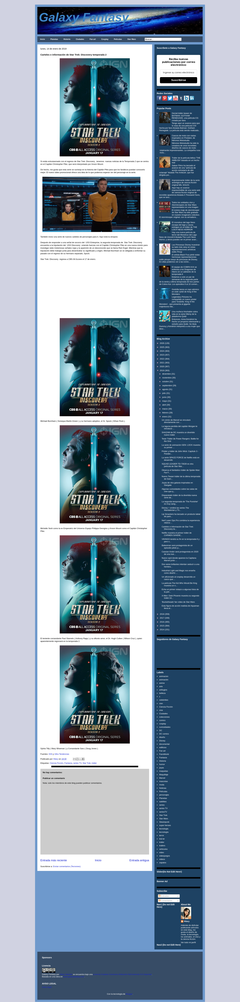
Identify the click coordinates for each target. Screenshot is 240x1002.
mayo (164, 401)
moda (161, 785)
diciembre (166, 374)
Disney (162, 741)
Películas (118, 39)
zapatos (162, 862)
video (161, 852)
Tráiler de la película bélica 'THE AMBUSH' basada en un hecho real (186, 160)
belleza (162, 693)
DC (160, 730)
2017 (162, 618)
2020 (162, 366)
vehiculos (163, 849)
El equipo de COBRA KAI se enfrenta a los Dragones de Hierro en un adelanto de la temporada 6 (184, 270)
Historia (67, 39)
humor (162, 764)
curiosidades (164, 727)
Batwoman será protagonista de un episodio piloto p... (177, 546)
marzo (165, 409)
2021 (162, 362)
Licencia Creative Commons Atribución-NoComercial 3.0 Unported (122, 974)
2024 (162, 351)
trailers (162, 845)
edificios (162, 747)
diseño (162, 737)
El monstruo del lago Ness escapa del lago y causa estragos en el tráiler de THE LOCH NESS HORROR (184, 226)
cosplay (162, 724)
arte (161, 686)
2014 (162, 629)
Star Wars (131, 39)
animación (163, 680)
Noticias (162, 788)
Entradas (164, 896)
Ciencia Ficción (56, 763)
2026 (162, 343)
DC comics (164, 734)
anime (162, 683)
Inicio (42, 39)
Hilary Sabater (66, 974)
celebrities (163, 700)
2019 (162, 370)
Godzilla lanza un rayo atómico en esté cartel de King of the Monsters (185, 291)
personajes (164, 795)
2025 (162, 347)
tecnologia (163, 829)
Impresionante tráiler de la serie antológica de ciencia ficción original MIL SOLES (186, 182)
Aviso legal (47, 987)
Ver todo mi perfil (188, 942)
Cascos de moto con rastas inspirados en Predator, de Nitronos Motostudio (184, 138)
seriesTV (163, 812)
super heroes (165, 825)
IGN (50, 754)
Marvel (162, 778)
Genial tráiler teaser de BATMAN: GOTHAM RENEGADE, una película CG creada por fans (185, 117)
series (162, 805)
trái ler (162, 839)
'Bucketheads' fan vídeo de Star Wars (178, 602)
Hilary (186, 921)
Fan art (93, 39)
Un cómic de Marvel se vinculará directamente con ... (176, 421)
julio (164, 393)
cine (161, 710)
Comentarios (165, 900)
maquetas (163, 771)
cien (161, 703)
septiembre (167, 385)
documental (164, 744)
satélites (163, 801)
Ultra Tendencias (62, 754)
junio (164, 397)
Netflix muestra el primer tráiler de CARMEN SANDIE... (176, 534)
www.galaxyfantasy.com (73, 976)
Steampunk (164, 822)
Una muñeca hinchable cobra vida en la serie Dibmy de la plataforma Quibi (185, 313)
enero (164, 416)
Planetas (54, 39)
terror (161, 835)
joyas (161, 768)
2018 (162, 614)
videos (162, 859)
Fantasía (68, 763)
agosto (165, 389)
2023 (162, 355)
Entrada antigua (139, 860)
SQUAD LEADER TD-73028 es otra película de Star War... (177, 465)
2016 (162, 622)
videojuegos (164, 856)
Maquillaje (163, 774)
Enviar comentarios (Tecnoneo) (67, 866)
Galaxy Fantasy (84, 17)
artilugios (163, 690)
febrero (165, 412)
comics (162, 720)
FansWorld (164, 754)
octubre (165, 381)
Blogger (129, 994)
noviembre (167, 378)
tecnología (163, 832)
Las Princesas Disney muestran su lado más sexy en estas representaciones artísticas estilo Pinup (186, 248)
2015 (162, 626)
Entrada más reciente (53, 860)
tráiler (94, 763)
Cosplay (104, 39)
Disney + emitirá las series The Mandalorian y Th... (175, 509)
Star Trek (86, 763)
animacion (163, 676)
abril (164, 405)
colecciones (164, 717)
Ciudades (80, 39)
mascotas (163, 781)
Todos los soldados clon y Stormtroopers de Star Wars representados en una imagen (185, 204)
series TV (77, 763)
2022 (162, 359)
